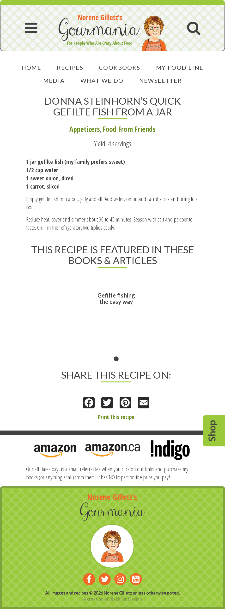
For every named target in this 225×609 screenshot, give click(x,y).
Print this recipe (116, 417)
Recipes (70, 67)
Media (54, 80)
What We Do (102, 80)
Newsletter (160, 80)
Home (32, 67)
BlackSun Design (125, 599)
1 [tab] (116, 358)
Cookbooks (119, 67)
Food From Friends (129, 129)
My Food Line (180, 67)
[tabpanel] (116, 318)
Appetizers (84, 129)
